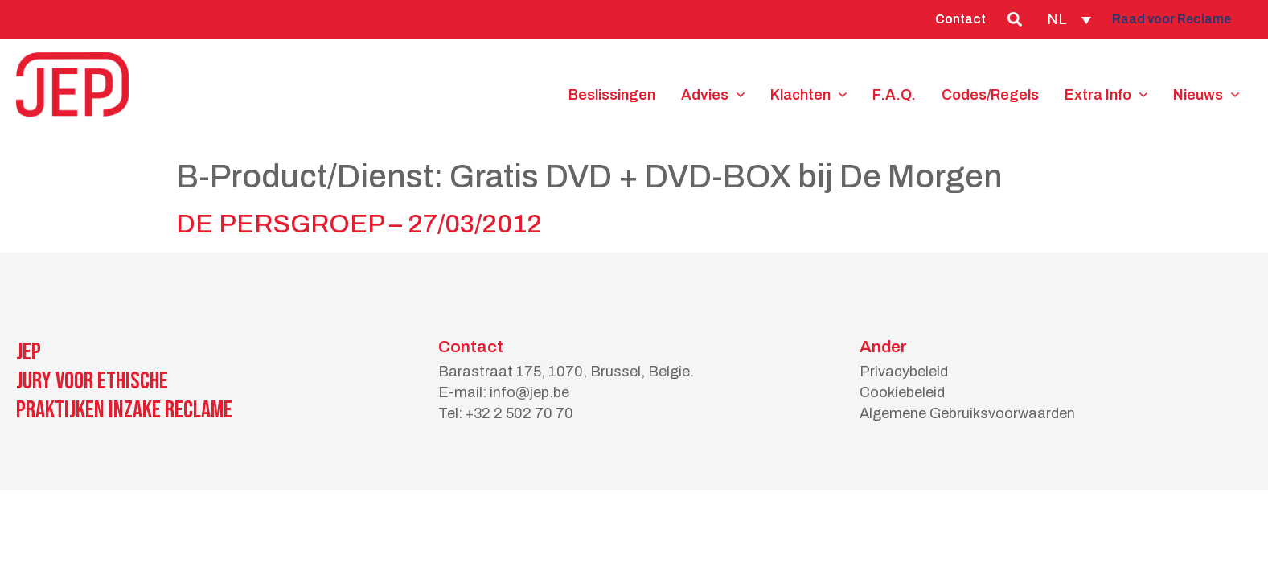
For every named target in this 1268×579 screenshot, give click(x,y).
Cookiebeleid (902, 392)
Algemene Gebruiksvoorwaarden (967, 413)
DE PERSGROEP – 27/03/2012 (359, 224)
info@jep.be (529, 392)
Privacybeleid (904, 371)
